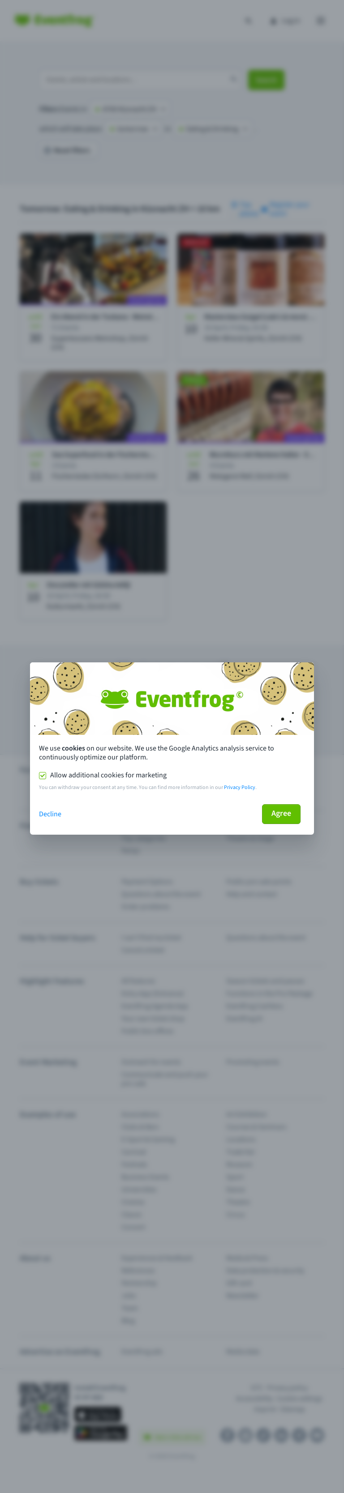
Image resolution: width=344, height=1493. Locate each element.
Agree (281, 813)
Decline (50, 814)
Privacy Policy (239, 787)
